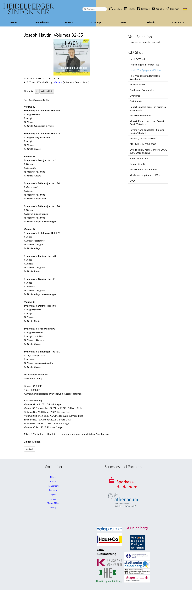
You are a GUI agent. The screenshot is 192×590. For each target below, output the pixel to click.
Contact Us (178, 22)
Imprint (53, 494)
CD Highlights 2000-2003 (143, 144)
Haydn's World (137, 59)
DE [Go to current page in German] (185, 9)
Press (123, 22)
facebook (145, 9)
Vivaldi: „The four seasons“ (143, 138)
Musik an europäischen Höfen (145, 175)
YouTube (160, 9)
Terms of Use (53, 503)
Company (53, 490)
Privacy (53, 499)
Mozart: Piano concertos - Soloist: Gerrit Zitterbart (147, 123)
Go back (29, 449)
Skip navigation (112, 6)
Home (13, 22)
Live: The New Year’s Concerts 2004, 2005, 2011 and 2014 (148, 151)
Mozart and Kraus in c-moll (144, 169)
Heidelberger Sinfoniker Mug (144, 64)
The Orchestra (41, 22)
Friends (151, 22)
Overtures (135, 95)
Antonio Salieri (137, 84)
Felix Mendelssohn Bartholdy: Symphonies (145, 77)
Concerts (68, 22)
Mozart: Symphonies (140, 115)
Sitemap (53, 507)
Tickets (131, 9)
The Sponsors (53, 486)
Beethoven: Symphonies (142, 90)
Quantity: (29, 91)
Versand (58, 82)
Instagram (174, 9)
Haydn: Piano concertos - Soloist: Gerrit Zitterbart (147, 131)
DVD (132, 180)
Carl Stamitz (136, 101)
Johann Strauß (137, 163)
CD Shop (117, 9)
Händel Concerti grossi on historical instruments (148, 108)
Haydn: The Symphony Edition (145, 70)
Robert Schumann (139, 158)
